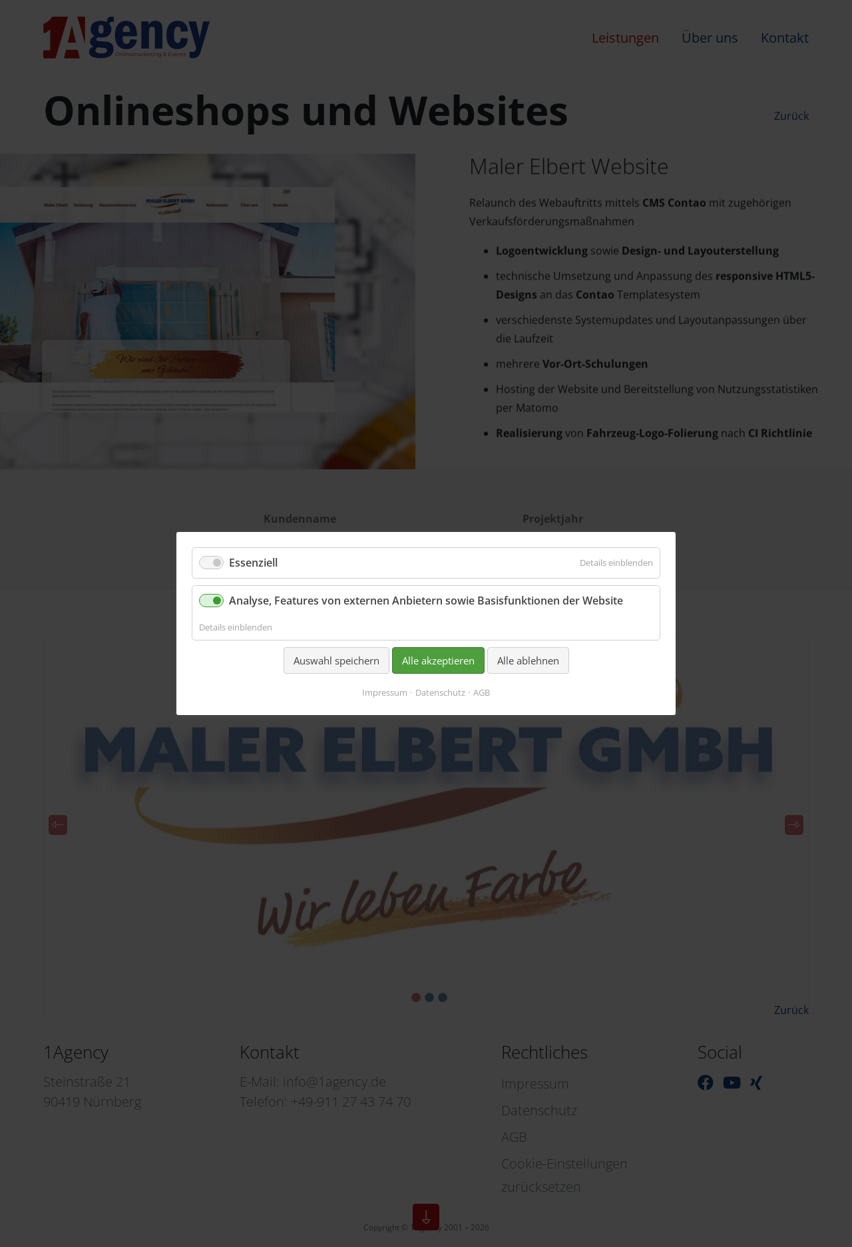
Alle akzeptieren (438, 660)
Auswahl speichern (336, 660)
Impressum (384, 692)
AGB (481, 692)
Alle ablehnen (528, 660)
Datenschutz (440, 692)
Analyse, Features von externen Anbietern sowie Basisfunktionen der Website (426, 600)
